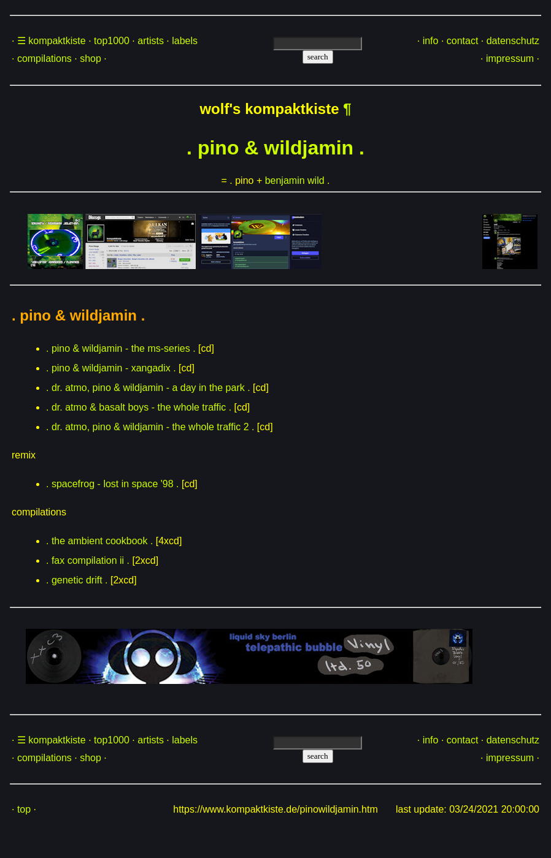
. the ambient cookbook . (99, 541)
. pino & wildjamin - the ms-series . (121, 348)
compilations (44, 58)
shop (90, 58)
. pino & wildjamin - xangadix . (111, 368)
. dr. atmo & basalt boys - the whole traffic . (138, 407)
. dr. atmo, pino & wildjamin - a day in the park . (148, 387)
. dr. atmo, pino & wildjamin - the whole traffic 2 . (150, 427)
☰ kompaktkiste (51, 41)
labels (185, 41)
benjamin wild (295, 180)
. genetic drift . (77, 580)
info (431, 41)
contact (463, 41)
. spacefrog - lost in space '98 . (112, 484)
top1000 (111, 41)
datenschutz (513, 41)
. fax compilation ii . (87, 560)
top (24, 809)
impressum (510, 58)
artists (150, 41)
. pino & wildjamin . (275, 148)
